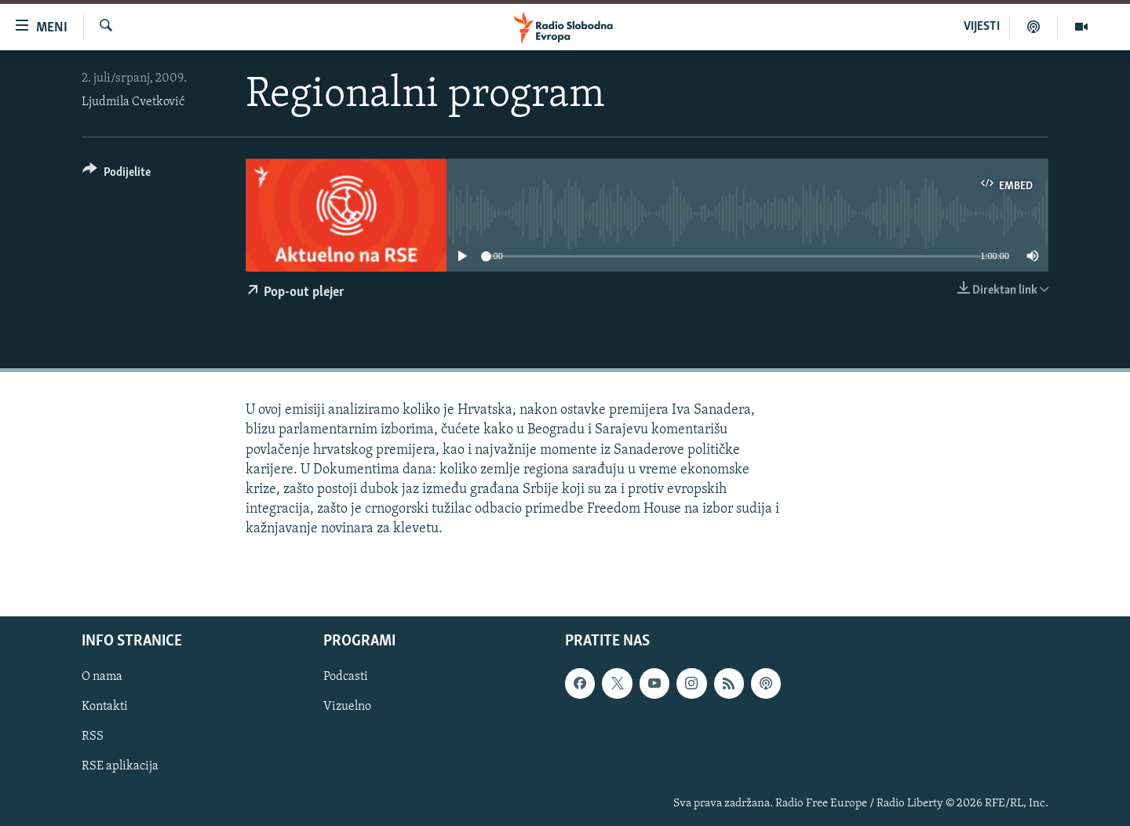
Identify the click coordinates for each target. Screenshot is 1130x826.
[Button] (116, 175)
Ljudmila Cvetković (133, 102)
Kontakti (105, 706)
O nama (102, 677)
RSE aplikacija (120, 766)
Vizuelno (347, 706)
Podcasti (345, 677)
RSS (93, 736)
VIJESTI (982, 26)
